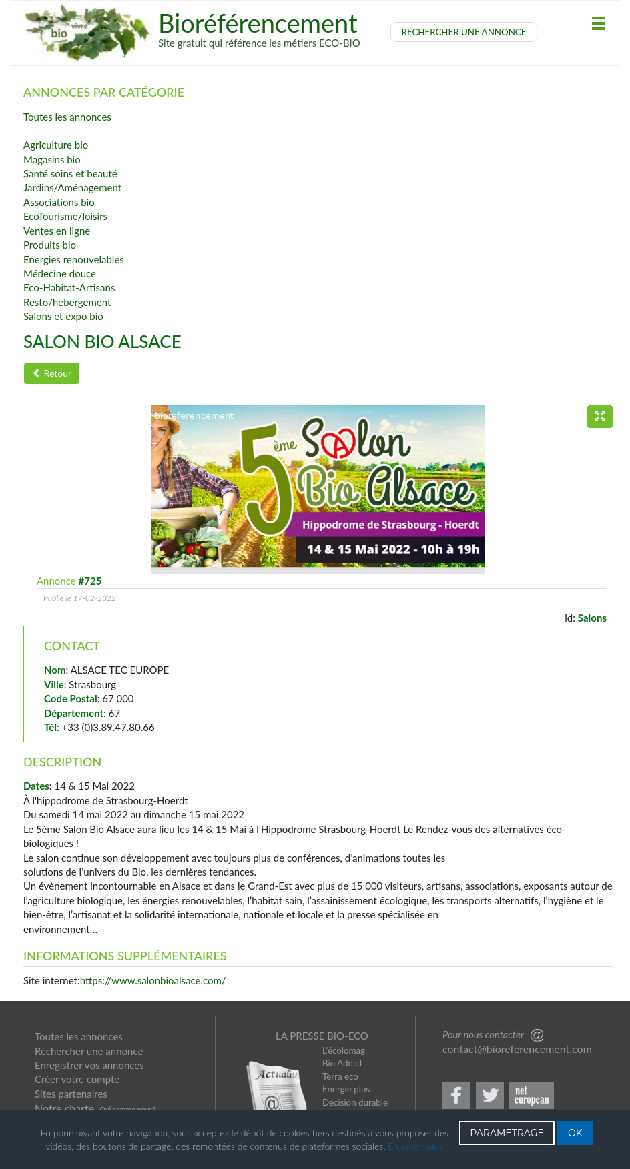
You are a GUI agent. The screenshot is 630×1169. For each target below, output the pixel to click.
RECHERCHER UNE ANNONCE (464, 32)
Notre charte (64, 1108)
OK (575, 1133)
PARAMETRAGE (507, 1133)
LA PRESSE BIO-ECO (322, 1036)
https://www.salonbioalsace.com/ (153, 980)
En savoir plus (415, 1146)
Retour (51, 373)
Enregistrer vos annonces (89, 1065)
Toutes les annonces (79, 1036)
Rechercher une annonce (89, 1051)
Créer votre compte (77, 1079)
